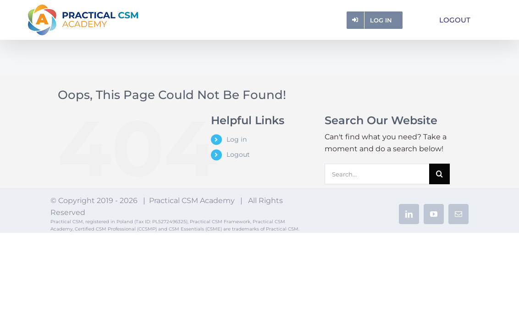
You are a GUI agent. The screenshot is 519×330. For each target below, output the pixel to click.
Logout (238, 154)
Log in (236, 139)
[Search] (439, 174)
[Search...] (377, 174)
